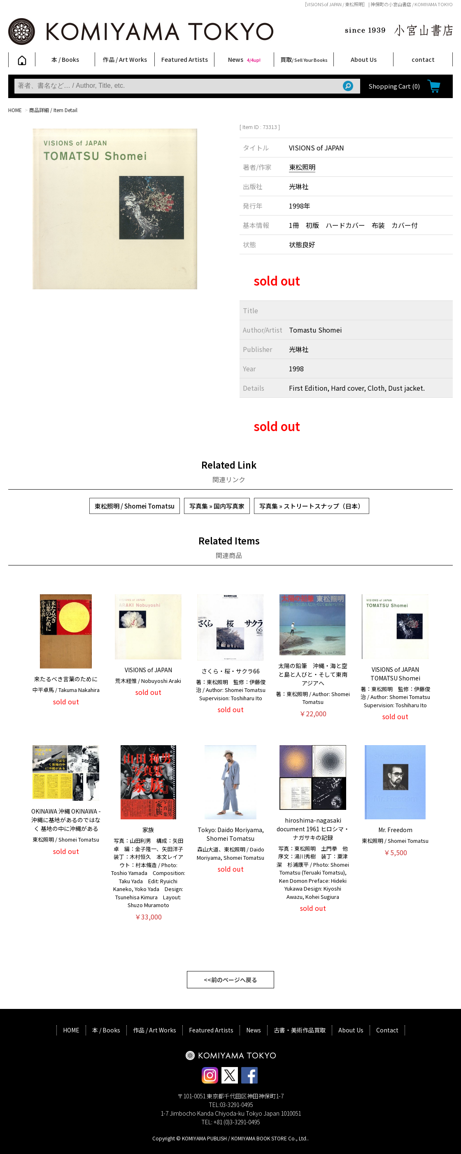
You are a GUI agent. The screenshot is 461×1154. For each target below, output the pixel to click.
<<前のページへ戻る (230, 980)
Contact (387, 1030)
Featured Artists (184, 59)
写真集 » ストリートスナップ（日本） (311, 506)
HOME (15, 109)
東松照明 (302, 167)
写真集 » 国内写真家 (216, 506)
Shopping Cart (394, 86)
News (244, 59)
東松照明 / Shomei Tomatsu (135, 506)
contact (423, 59)
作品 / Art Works (125, 59)
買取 (304, 59)
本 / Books (65, 59)
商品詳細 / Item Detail (53, 109)
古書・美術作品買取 (300, 1030)
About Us (364, 59)
